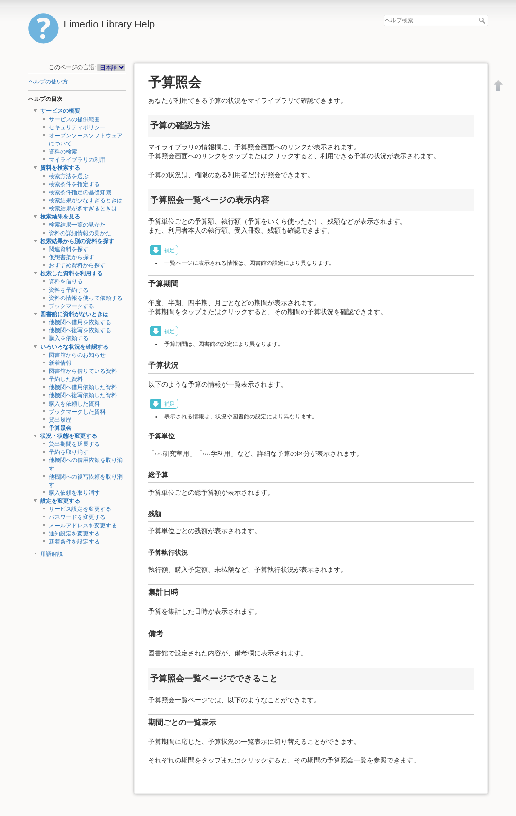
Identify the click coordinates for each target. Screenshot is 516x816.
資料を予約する (69, 290)
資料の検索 (63, 151)
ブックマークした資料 (77, 411)
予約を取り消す (69, 452)
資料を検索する (60, 167)
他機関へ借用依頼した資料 (83, 387)
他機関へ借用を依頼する (80, 322)
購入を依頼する (69, 338)
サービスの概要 (60, 111)
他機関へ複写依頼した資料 (83, 395)
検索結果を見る (60, 216)
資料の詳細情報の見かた (80, 233)
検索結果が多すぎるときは (83, 208)
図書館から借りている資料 (83, 371)
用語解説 (51, 554)
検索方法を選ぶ (69, 176)
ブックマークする (71, 306)
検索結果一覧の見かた (77, 224)
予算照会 (60, 428)
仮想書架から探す (71, 257)
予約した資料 (66, 379)
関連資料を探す (69, 249)
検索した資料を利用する (71, 273)
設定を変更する (60, 501)
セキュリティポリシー (77, 127)
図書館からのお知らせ (77, 355)
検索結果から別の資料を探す (77, 241)
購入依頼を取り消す (74, 493)
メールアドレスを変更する (83, 525)
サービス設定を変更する (80, 509)
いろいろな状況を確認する (74, 347)
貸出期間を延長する (74, 444)
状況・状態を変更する (68, 436)
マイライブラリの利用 (77, 159)
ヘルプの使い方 (48, 81)
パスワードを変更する (77, 517)
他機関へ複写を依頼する (80, 330)
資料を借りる (66, 281)
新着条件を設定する (74, 541)
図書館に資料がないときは (74, 314)
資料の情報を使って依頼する (86, 298)
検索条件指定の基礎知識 (80, 192)
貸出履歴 (60, 420)
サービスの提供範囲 (74, 119)
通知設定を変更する (74, 533)
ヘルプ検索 (483, 20)
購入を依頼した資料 (74, 403)
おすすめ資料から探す (77, 265)
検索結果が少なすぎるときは (86, 200)
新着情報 (60, 363)
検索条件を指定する (74, 184)
